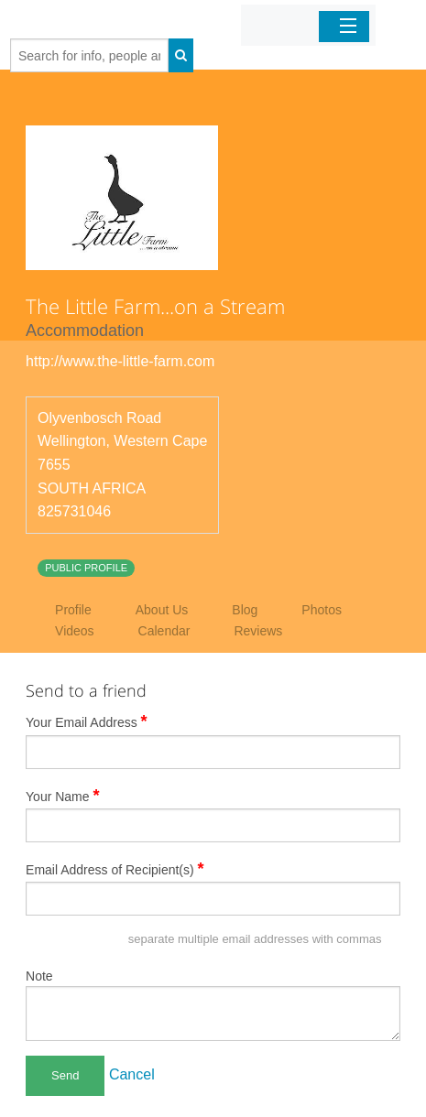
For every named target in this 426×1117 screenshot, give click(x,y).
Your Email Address (86, 721)
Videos (74, 631)
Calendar (164, 631)
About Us (162, 609)
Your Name (63, 795)
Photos (321, 609)
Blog (244, 609)
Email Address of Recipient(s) (115, 869)
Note (39, 976)
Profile (73, 609)
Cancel (132, 1074)
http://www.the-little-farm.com (120, 361)
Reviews (258, 631)
